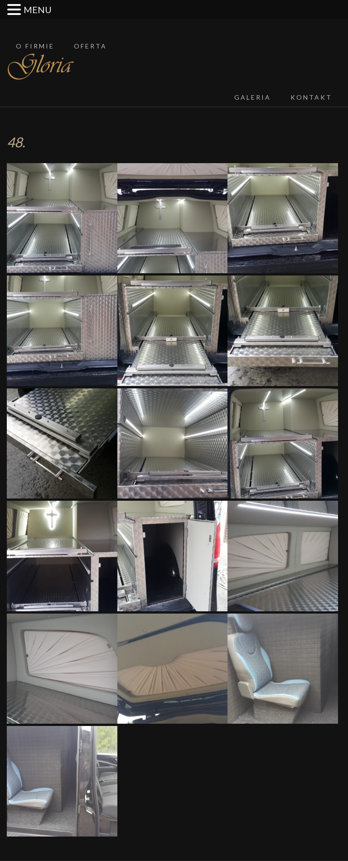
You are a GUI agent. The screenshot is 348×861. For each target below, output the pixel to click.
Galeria (252, 97)
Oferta (90, 46)
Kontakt (311, 97)
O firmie (35, 46)
